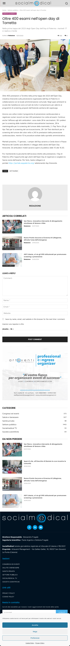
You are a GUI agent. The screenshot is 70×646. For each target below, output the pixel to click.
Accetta (35, 625)
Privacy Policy (39, 643)
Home (4, 10)
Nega (35, 632)
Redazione (11, 35)
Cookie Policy (30, 643)
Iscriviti (61, 612)
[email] (29, 612)
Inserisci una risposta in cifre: (13, 324)
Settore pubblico (13, 10)
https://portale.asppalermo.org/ (21, 163)
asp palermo (13, 171)
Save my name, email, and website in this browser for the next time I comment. (35, 319)
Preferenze (35, 638)
